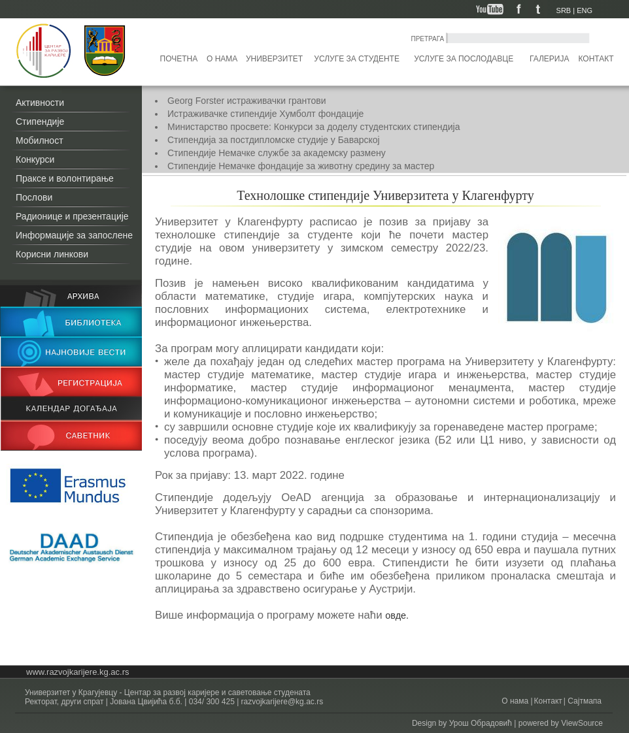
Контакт (596, 58)
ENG (584, 10)
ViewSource (582, 723)
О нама (222, 58)
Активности (40, 102)
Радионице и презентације (72, 216)
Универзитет (274, 58)
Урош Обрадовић (480, 723)
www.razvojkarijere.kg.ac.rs (77, 672)
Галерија (549, 58)
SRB (563, 10)
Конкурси (35, 159)
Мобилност (39, 140)
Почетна (179, 58)
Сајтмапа (584, 701)
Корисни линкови (52, 254)
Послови (34, 197)
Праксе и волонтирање (65, 178)
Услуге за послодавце (463, 58)
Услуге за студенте (357, 58)
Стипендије (40, 121)
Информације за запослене (74, 235)
